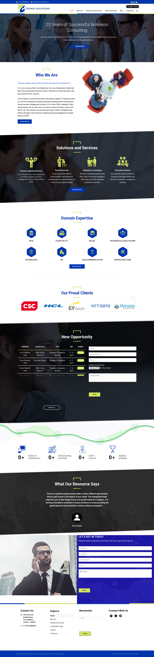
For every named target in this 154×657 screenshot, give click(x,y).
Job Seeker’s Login (56, 626)
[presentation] (105, 386)
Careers (53, 630)
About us (80, 11)
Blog (121, 11)
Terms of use (116, 654)
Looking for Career (132, 6)
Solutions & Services (57, 623)
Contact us (130, 11)
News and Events (111, 11)
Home (72, 11)
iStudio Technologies (57, 654)
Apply (81, 352)
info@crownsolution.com (41, 2)
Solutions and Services (94, 11)
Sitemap (135, 654)
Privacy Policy (126, 654)
